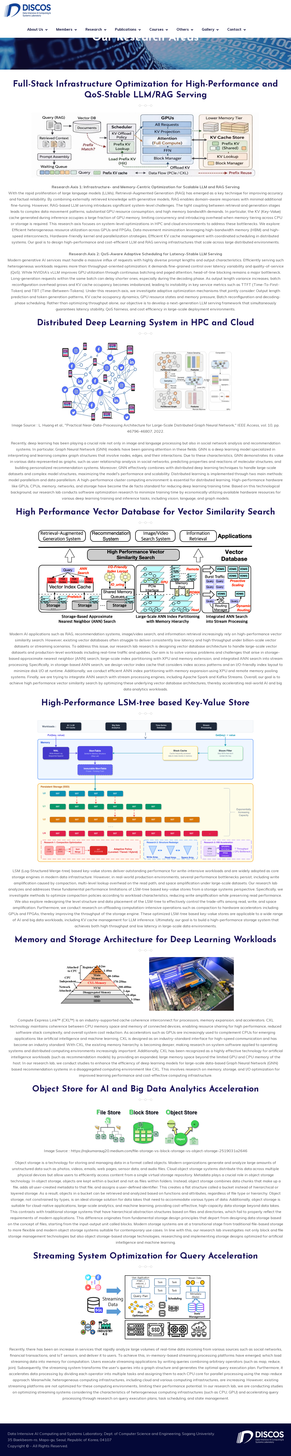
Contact (234, 29)
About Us (35, 29)
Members (64, 29)
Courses (156, 29)
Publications (125, 29)
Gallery (208, 29)
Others (183, 29)
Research (93, 29)
